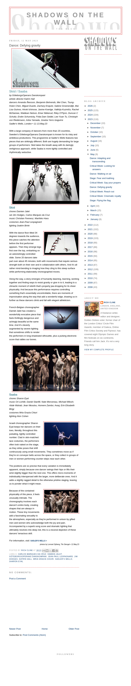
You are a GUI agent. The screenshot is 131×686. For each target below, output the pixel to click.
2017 (90, 247)
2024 (90, 115)
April (93, 206)
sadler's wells (63, 559)
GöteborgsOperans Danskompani (28, 556)
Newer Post (15, 629)
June (93, 150)
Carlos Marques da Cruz (32, 554)
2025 (90, 110)
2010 (90, 278)
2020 (90, 233)
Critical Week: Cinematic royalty (105, 196)
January (94, 219)
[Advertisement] (34, 603)
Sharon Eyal (16, 561)
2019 (90, 238)
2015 (90, 256)
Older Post (74, 629)
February (95, 215)
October (94, 132)
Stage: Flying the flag (100, 200)
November (95, 127)
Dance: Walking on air (100, 173)
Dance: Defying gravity (101, 187)
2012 (90, 269)
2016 (90, 251)
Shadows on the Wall (65, 18)
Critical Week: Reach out (102, 191)
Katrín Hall (25, 559)
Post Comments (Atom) (34, 635)
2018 (90, 242)
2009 (90, 282)
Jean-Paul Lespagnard (60, 556)
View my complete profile (99, 350)
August (94, 141)
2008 (90, 287)
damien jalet (55, 554)
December (95, 123)
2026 (90, 106)
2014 (90, 260)
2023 (90, 119)
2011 (90, 273)
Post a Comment (17, 578)
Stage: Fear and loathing (102, 178)
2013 (90, 265)
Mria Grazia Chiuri (43, 559)
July (92, 145)
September (96, 136)
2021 (90, 229)
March (93, 210)
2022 (90, 225)
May (92, 154)
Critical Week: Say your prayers (105, 182)
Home (45, 629)
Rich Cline (109, 302)
